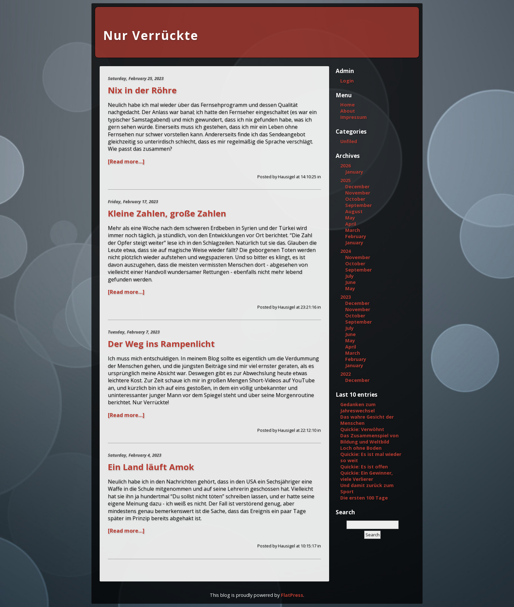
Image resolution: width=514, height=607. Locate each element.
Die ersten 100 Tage (364, 498)
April (350, 224)
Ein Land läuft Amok (151, 467)
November (357, 193)
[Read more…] (126, 161)
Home (347, 105)
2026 (345, 165)
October (355, 199)
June (350, 282)
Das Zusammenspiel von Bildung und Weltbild (369, 438)
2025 (345, 180)
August (354, 211)
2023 (345, 297)
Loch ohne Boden (361, 448)
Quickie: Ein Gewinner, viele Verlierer (366, 476)
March (352, 230)
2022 (345, 374)
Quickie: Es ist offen (364, 467)
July (349, 276)
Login (347, 81)
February (355, 236)
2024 (345, 251)
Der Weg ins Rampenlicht (161, 344)
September (358, 205)
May (350, 218)
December (357, 186)
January (354, 172)
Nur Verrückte (150, 35)
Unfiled (348, 141)
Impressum (353, 117)
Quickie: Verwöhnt (362, 429)
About (347, 111)
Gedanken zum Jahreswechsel (358, 407)
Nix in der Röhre (142, 90)
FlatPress (292, 595)
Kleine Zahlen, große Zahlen (167, 213)
